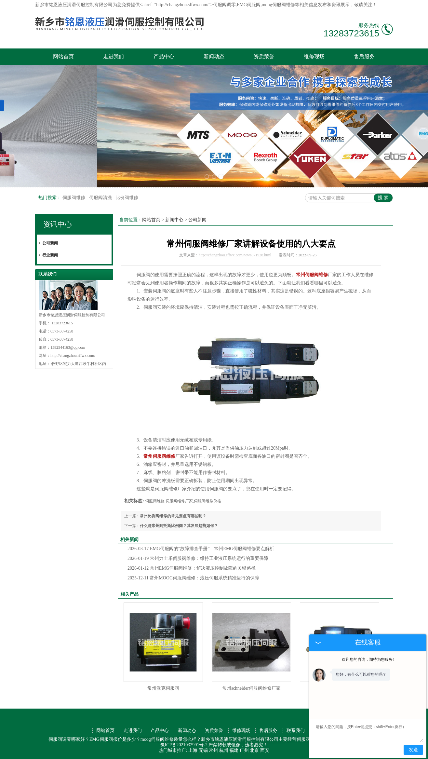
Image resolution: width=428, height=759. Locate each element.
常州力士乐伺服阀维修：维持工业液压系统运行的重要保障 (197, 558)
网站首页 (63, 56)
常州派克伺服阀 (163, 688)
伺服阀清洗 (101, 197)
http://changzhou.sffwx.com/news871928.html (235, 255)
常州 (213, 750)
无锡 (203, 750)
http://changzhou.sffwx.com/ (72, 355)
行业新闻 (50, 255)
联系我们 (296, 730)
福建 (233, 750)
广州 (244, 750)
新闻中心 (174, 219)
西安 (264, 750)
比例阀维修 (126, 197)
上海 (192, 750)
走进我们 (113, 56)
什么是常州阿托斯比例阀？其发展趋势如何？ (179, 525)
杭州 (223, 750)
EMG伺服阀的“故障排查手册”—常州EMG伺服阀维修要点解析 (200, 548)
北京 (254, 750)
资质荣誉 (264, 56)
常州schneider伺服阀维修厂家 (251, 688)
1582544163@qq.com (67, 347)
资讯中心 (57, 224)
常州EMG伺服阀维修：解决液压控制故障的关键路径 (191, 568)
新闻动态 (214, 56)
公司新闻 (50, 243)
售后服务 (364, 56)
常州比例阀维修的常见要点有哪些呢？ (173, 516)
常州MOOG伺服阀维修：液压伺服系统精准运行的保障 (193, 578)
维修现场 (314, 56)
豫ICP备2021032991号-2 (183, 744)
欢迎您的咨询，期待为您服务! (368, 659)
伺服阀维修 (74, 197)
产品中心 (164, 56)
